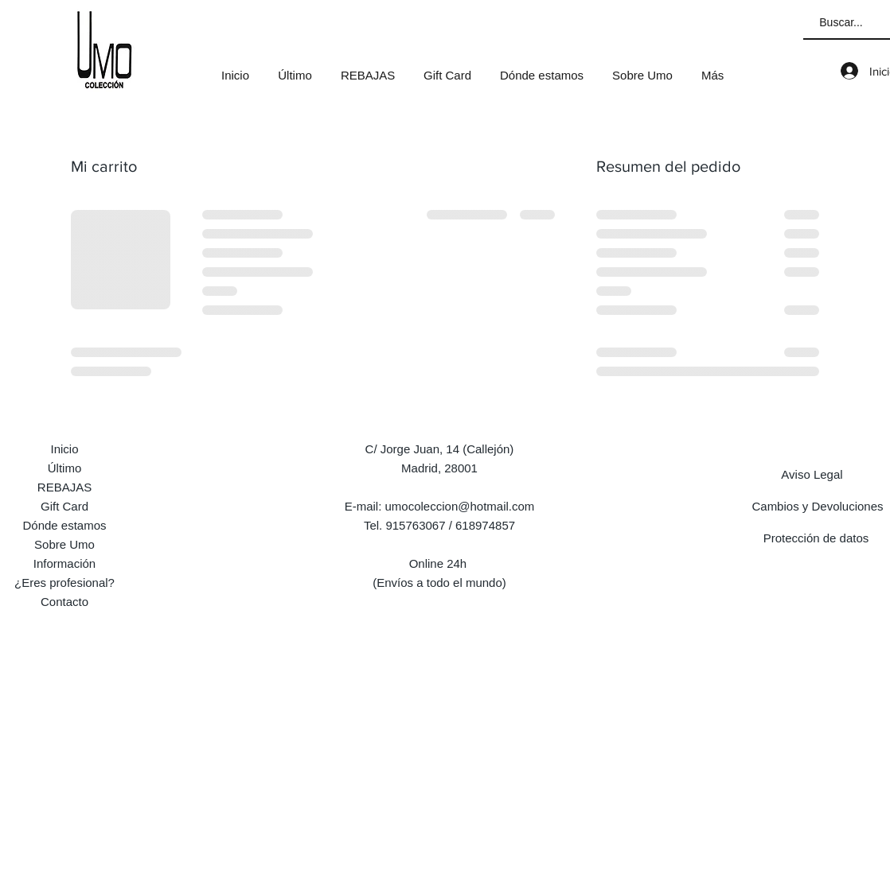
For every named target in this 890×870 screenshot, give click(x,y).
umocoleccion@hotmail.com (460, 506)
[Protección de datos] (816, 537)
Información (64, 563)
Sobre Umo (64, 544)
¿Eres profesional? (64, 582)
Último (65, 468)
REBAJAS (64, 487)
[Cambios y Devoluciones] (817, 506)
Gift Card (64, 506)
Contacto (64, 601)
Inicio (64, 449)
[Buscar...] (841, 23)
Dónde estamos (64, 525)
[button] (367, 68)
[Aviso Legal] (812, 474)
